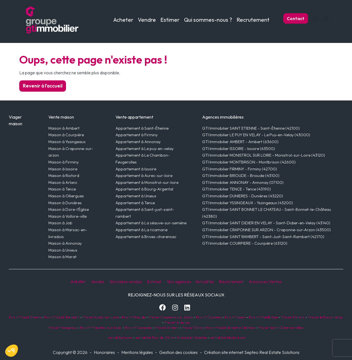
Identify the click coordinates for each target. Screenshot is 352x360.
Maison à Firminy (63, 162)
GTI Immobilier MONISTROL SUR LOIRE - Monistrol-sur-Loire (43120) (263, 155)
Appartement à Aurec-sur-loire (144, 175)
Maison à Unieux (62, 250)
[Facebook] (162, 307)
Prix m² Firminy (293, 317)
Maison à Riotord (63, 175)
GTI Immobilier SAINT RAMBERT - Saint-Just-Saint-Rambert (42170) (263, 236)
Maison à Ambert (63, 128)
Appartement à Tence (135, 202)
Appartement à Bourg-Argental (144, 189)
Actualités (204, 281)
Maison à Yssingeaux (67, 141)
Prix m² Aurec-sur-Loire (100, 317)
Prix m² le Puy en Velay (325, 317)
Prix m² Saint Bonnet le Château (230, 327)
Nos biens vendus (125, 281)
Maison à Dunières (65, 202)
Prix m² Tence (192, 327)
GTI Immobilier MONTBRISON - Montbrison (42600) (249, 162)
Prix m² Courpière (138, 327)
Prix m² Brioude (133, 317)
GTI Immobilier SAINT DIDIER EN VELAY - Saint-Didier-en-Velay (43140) (266, 222)
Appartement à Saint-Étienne (142, 128)
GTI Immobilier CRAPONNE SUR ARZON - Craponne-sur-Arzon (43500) (266, 229)
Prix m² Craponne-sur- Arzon (170, 317)
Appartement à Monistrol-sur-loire (147, 182)
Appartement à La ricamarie (141, 229)
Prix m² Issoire (235, 317)
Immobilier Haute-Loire (227, 337)
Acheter (78, 281)
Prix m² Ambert (167, 327)
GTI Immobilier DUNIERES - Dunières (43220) (242, 195)
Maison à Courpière (66, 134)
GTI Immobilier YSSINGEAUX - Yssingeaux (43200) (247, 202)
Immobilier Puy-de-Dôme (154, 337)
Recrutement (253, 19)
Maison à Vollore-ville (67, 216)
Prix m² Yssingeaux (62, 327)
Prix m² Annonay (177, 322)
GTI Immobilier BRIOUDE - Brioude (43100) (240, 175)
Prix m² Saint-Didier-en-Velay (281, 327)
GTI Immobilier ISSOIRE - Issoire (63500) (238, 148)
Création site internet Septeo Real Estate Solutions (251, 352)
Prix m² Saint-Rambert (62, 317)
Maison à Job (60, 222)
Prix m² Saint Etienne (25, 317)
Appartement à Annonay (138, 141)
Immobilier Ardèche (192, 337)
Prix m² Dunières (208, 317)
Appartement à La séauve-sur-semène (151, 222)
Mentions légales (137, 352)
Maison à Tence (62, 189)
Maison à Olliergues (66, 195)
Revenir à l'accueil (42, 86)
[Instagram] (175, 307)
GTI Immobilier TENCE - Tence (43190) (236, 189)
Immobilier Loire (119, 337)
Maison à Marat (62, 256)
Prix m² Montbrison (263, 317)
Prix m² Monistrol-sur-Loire (100, 327)
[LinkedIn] (187, 307)
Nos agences (179, 281)
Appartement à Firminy (137, 134)
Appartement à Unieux (136, 195)
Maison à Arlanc (62, 182)
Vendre (97, 281)
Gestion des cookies (178, 352)
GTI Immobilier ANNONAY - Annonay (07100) (243, 182)
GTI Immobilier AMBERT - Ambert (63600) (240, 141)
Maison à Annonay (65, 243)
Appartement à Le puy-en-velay (145, 148)
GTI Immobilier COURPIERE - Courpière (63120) (244, 243)
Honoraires (104, 352)
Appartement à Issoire (136, 169)
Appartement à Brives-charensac (146, 236)
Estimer (170, 19)
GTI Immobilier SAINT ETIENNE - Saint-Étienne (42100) (251, 128)
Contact (295, 18)
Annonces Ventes (265, 281)
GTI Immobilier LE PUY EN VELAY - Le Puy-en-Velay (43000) (256, 134)
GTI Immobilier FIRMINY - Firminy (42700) (239, 169)
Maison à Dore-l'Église (68, 209)
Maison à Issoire (62, 169)
